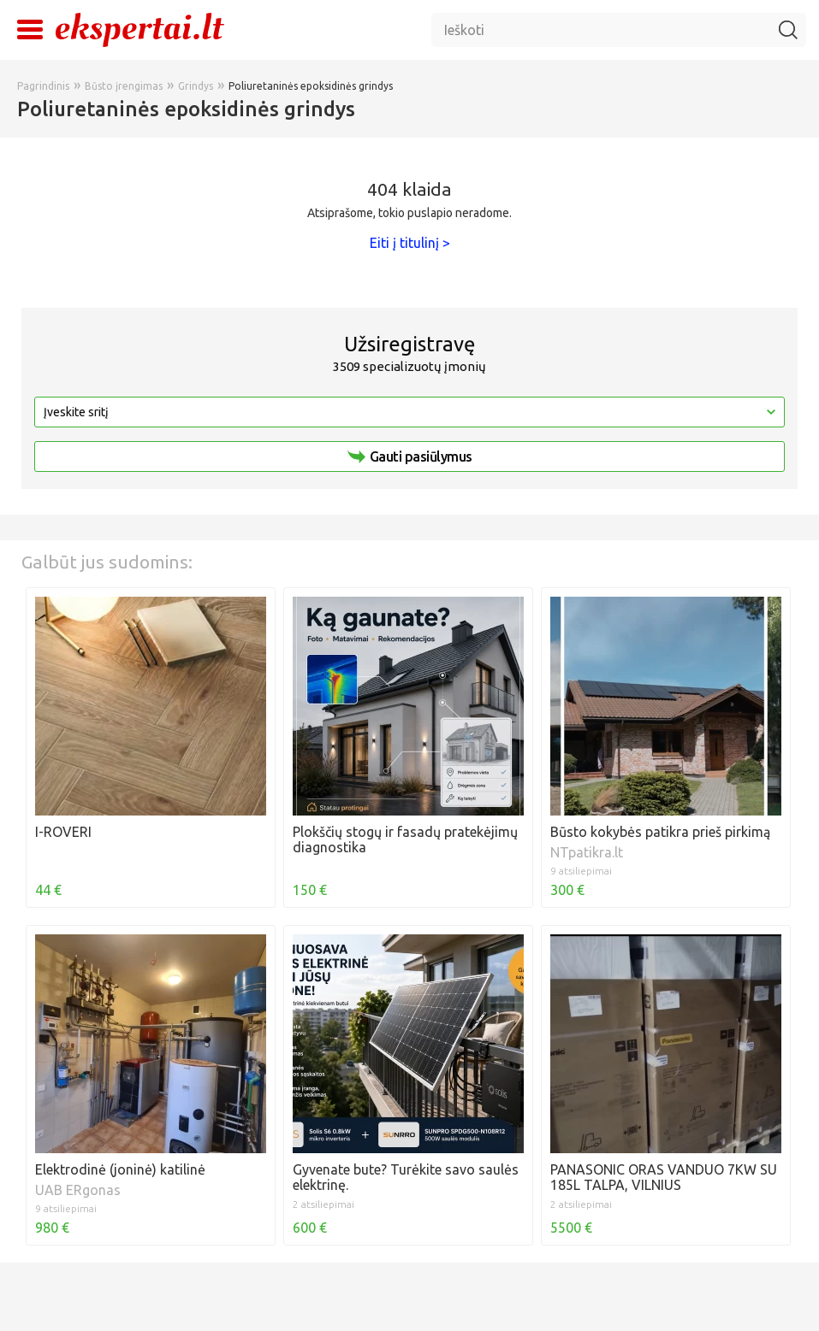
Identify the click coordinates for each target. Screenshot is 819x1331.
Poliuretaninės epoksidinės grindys (310, 85)
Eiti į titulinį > (410, 242)
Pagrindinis (43, 85)
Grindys (195, 85)
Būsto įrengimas (124, 85)
